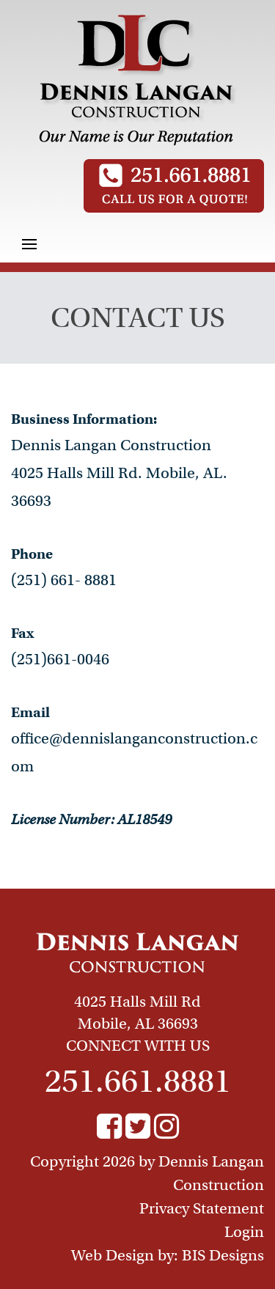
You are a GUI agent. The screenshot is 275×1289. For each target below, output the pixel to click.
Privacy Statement (201, 1208)
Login (244, 1231)
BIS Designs (223, 1255)
